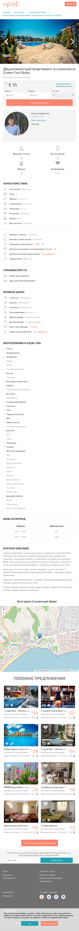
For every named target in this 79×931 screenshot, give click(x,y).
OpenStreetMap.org (54, 670)
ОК (29, 923)
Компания (7, 875)
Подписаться (56, 860)
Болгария (19, 12)
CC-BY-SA (75, 670)
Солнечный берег (38, 12)
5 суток (33, 327)
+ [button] (3, 610)
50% (37, 244)
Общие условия (47, 875)
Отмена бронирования (51, 878)
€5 (55, 249)
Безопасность (9, 878)
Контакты (7, 896)
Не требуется (48, 254)
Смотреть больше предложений (39, 843)
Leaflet (37, 670)
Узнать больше (49, 923)
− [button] (3, 613)
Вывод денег (46, 881)
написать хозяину (39, 102)
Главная (6, 12)
